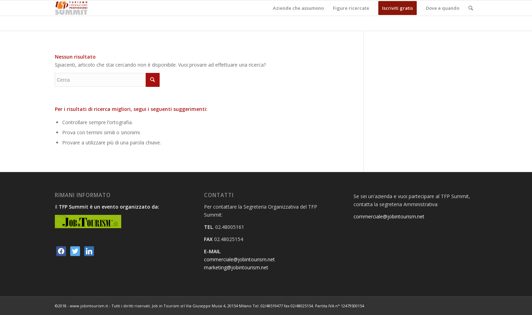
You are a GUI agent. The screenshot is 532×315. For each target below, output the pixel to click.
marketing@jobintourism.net (236, 267)
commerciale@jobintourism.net (239, 259)
